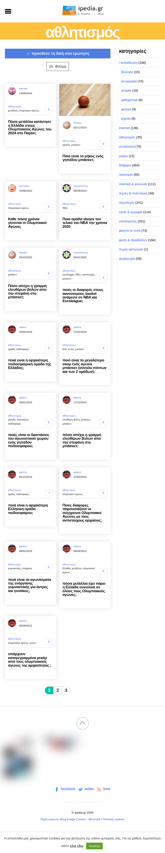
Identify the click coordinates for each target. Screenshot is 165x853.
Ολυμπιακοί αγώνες (18, 208)
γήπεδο (66, 145)
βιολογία (127, 72)
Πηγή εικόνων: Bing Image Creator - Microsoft (70, 819)
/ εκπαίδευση (128, 62)
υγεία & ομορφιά (130, 212)
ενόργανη (27, 568)
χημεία (126, 118)
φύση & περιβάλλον (133, 240)
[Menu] (8, 11)
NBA (65, 208)
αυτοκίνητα (127, 146)
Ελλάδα (67, 568)
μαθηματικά (129, 100)
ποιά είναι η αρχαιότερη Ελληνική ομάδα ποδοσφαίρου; (28, 509)
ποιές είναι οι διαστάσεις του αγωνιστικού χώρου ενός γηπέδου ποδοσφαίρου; (28, 440)
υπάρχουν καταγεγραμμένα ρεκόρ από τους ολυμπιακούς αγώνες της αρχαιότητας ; (29, 659)
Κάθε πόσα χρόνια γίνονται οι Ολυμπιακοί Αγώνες (27, 223)
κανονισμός (88, 274)
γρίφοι (123, 156)
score (71, 349)
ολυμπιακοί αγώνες (29, 110)
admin (23, 327)
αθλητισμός (14, 106)
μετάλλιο (12, 110)
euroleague (68, 274)
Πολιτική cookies (114, 819)
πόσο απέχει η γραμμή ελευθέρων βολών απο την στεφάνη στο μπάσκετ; (82, 440)
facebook (64, 789)
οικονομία (126, 174)
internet (124, 128)
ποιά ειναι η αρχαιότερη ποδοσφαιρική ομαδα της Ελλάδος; (29, 364)
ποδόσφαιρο (22, 349)
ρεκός (33, 643)
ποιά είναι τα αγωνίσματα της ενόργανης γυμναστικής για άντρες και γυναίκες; (29, 585)
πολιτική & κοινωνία (133, 184)
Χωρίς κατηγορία (131, 249)
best (65, 349)
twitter (86, 789)
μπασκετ (75, 145)
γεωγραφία (129, 81)
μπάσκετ (85, 419)
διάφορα (125, 165)
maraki (23, 88)
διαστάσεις (23, 419)
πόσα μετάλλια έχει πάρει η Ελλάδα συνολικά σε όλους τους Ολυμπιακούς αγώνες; (84, 589)
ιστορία (126, 90)
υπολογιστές (128, 221)
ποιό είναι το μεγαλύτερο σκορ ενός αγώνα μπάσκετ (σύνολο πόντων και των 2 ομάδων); (85, 365)
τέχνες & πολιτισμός (133, 193)
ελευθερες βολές (71, 419)
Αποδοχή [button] (94, 846)
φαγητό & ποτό (130, 230)
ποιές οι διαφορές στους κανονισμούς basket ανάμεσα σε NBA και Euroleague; (83, 295)
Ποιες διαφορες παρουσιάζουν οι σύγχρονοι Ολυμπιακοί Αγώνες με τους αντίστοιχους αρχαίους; (82, 512)
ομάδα (11, 349)
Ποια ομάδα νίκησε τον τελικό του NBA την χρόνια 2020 (85, 223)
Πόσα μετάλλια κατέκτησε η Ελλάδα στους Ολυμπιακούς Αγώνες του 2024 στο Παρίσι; (29, 127)
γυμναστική (14, 568)
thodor (77, 123)
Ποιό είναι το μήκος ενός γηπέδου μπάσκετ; (83, 158)
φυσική (126, 109)
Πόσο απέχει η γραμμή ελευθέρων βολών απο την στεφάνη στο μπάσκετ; (27, 291)
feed (103, 789)
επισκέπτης (80, 186)
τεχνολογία (126, 202)
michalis (24, 186)
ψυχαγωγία (127, 258)
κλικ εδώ (76, 846)
